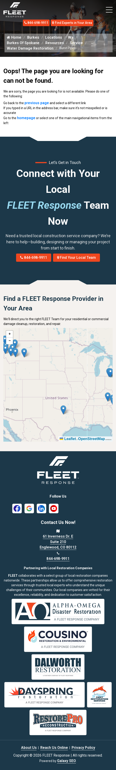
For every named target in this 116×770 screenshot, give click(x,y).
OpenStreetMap (91, 439)
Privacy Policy (83, 747)
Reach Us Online (54, 747)
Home (14, 37)
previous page (36, 103)
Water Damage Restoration (30, 48)
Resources (54, 43)
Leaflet (68, 439)
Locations (53, 37)
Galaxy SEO (66, 761)
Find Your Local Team (76, 257)
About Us (29, 747)
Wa (70, 37)
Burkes (33, 37)
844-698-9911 (36, 23)
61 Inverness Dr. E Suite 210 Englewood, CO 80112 (58, 541)
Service (76, 43)
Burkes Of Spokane (23, 43)
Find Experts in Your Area (72, 23)
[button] (24, 352)
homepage (26, 118)
